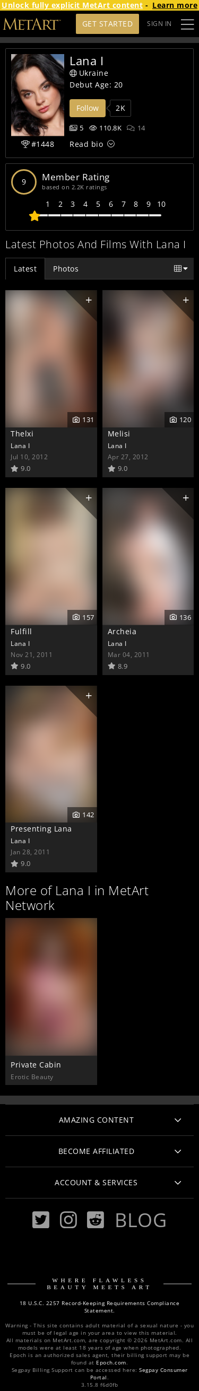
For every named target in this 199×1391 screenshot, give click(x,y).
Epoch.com (111, 1362)
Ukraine (89, 73)
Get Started (107, 24)
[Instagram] (68, 1219)
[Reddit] (95, 1219)
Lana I (20, 445)
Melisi (119, 433)
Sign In (159, 23)
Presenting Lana (41, 829)
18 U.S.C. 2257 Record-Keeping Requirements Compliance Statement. (100, 1307)
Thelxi (22, 433)
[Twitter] (40, 1219)
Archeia (122, 631)
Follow (87, 108)
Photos (66, 269)
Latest (25, 269)
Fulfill (21, 631)
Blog (141, 1219)
